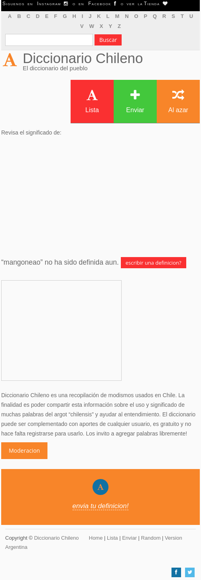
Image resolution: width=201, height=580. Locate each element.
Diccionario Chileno (83, 58)
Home (96, 538)
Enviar (135, 101)
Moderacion (24, 450)
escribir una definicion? (153, 262)
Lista (92, 101)
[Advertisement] (100, 197)
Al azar (178, 101)
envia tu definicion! (101, 506)
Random (151, 538)
